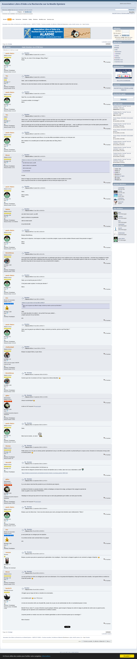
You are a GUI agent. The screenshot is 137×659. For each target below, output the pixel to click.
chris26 (73, 24)
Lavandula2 (121, 188)
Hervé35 (8, 462)
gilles (7, 395)
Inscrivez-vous (119, 61)
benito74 (9, 588)
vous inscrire (29, 9)
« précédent (104, 41)
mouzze (8, 552)
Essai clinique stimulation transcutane (123, 118)
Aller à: (79, 641)
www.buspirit (38, 406)
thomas (8, 446)
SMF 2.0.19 (62, 652)
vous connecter (19, 9)
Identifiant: (118, 31)
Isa (115, 119)
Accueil (117, 45)
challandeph (10, 347)
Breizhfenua (10, 253)
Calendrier (118, 53)
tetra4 (122, 107)
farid (119, 221)
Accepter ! (127, 656)
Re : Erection (28, 372)
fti (115, 137)
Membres (117, 57)
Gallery (117, 55)
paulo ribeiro (10, 53)
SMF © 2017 (68, 652)
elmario (123, 143)
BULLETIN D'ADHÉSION (123, 80)
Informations (46, 656)
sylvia (70, 24)
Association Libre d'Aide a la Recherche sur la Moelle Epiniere (33, 4)
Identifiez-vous (119, 59)
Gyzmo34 (120, 202)
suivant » (110, 41)
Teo (7, 76)
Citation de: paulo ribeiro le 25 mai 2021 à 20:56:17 (33, 302)
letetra (8, 209)
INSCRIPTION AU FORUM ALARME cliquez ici (123, 13)
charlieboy (121, 198)
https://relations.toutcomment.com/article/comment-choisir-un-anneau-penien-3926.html (45, 473)
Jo (80, 24)
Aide (116, 49)
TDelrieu (120, 216)
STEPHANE (121, 233)
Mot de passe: (117, 33)
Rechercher (118, 51)
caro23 (120, 228)
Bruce (8, 155)
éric (7, 298)
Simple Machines (75, 652)
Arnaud (120, 194)
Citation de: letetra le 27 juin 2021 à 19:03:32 (32, 159)
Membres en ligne (119, 176)
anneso (77, 24)
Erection (27, 53)
